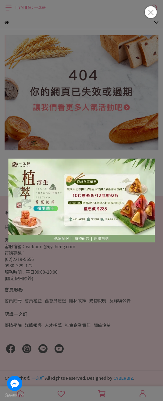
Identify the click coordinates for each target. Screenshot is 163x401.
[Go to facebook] (14, 383)
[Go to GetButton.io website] (14, 395)
